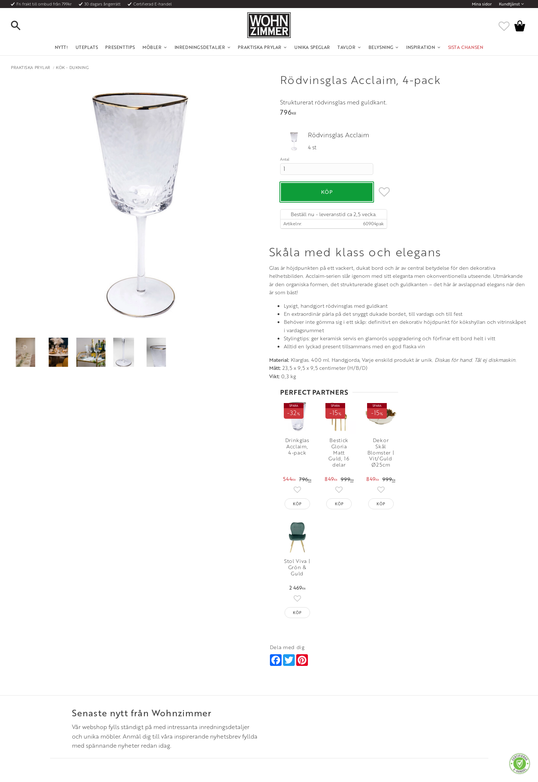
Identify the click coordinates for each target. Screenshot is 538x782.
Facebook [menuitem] (391, 686)
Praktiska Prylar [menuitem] (260, 47)
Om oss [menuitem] (172, 678)
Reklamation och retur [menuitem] (83, 713)
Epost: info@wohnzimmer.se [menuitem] (297, 695)
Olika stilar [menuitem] (176, 686)
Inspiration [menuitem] (420, 47)
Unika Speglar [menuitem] (312, 47)
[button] (22, 26)
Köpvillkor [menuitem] (72, 686)
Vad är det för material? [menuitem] (84, 704)
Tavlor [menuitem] (346, 47)
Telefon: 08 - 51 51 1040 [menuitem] (292, 686)
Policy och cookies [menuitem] (79, 722)
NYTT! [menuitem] (61, 47)
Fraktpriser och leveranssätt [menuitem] (89, 695)
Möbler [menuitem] (152, 47)
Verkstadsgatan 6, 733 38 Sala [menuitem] (297, 704)
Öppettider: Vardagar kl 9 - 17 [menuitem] (299, 678)
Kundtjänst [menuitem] (509, 4)
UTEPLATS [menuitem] (87, 47)
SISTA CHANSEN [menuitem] (466, 47)
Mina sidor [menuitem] (482, 4)
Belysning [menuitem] (381, 47)
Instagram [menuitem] (390, 678)
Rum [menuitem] (170, 695)
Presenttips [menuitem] (120, 47)
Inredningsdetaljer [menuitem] (200, 47)
